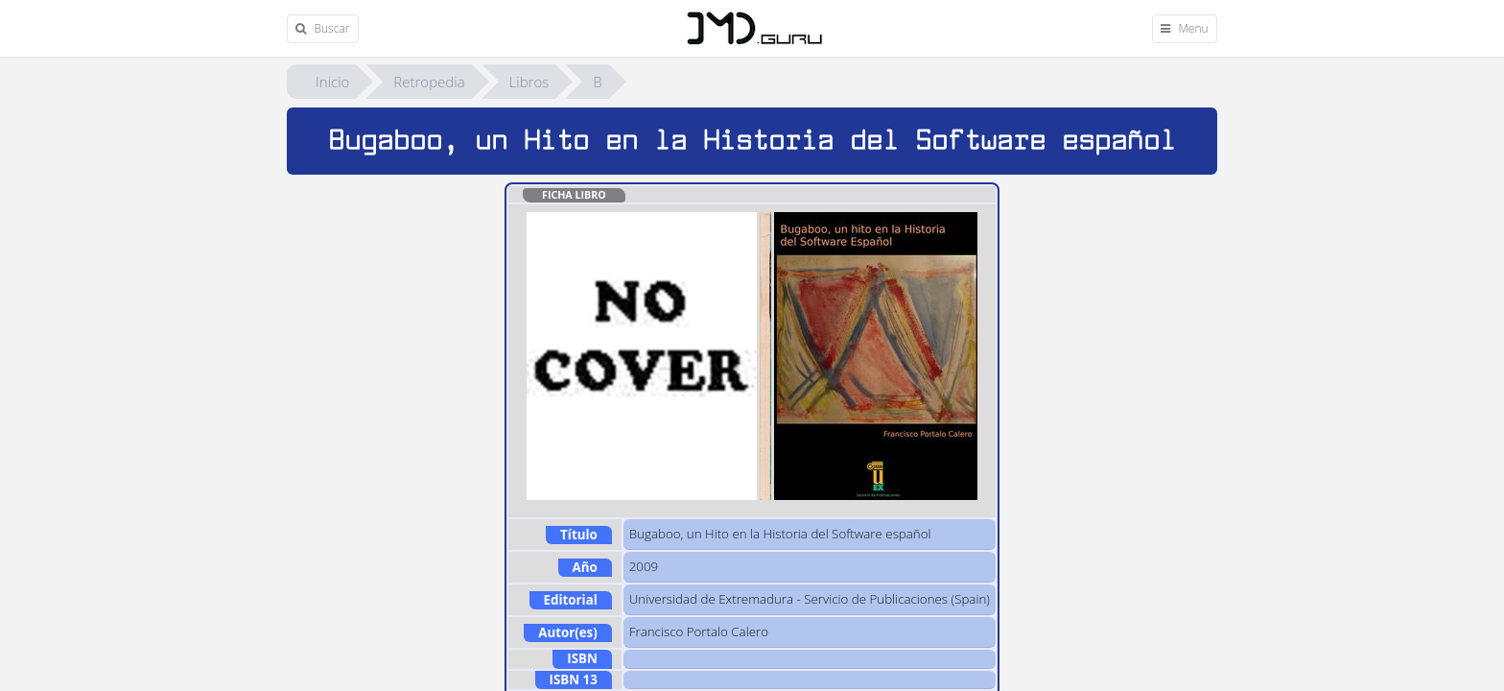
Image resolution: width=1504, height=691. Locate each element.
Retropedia (428, 81)
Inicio (332, 81)
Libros (529, 81)
